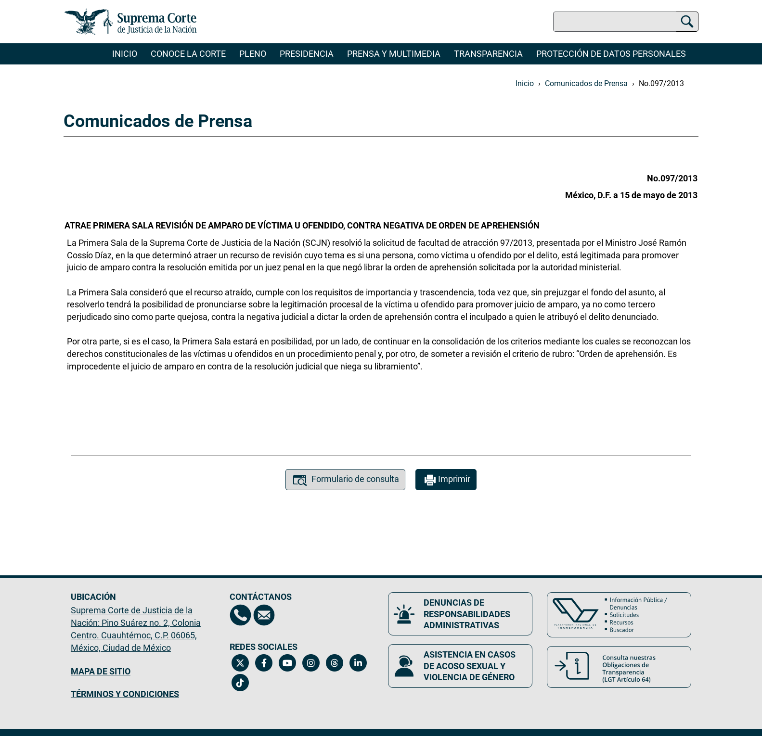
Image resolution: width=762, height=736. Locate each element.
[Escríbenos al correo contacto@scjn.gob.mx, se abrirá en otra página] (264, 615)
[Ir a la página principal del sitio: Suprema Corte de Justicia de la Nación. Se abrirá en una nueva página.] (131, 21)
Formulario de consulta (345, 480)
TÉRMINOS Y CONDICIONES (125, 694)
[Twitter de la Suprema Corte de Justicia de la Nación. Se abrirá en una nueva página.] (240, 663)
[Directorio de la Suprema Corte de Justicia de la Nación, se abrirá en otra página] (240, 615)
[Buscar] (687, 20)
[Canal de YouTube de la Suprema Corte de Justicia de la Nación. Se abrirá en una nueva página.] (287, 663)
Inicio (124, 54)
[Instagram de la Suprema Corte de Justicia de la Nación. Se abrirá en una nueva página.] (311, 663)
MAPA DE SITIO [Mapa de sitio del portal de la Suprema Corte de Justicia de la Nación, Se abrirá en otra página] (100, 671)
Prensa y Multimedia (393, 54)
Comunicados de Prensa (586, 83)
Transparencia (488, 54)
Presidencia (307, 54)
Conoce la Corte (188, 54)
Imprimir (446, 480)
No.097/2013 (661, 83)
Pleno (252, 54)
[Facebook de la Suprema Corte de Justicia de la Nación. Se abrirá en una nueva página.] (264, 663)
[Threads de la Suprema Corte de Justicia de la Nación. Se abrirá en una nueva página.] (335, 663)
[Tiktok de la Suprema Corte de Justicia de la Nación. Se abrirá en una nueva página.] (240, 682)
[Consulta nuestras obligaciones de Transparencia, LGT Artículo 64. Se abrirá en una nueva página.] (619, 667)
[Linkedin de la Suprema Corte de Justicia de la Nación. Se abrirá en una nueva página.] (358, 663)
